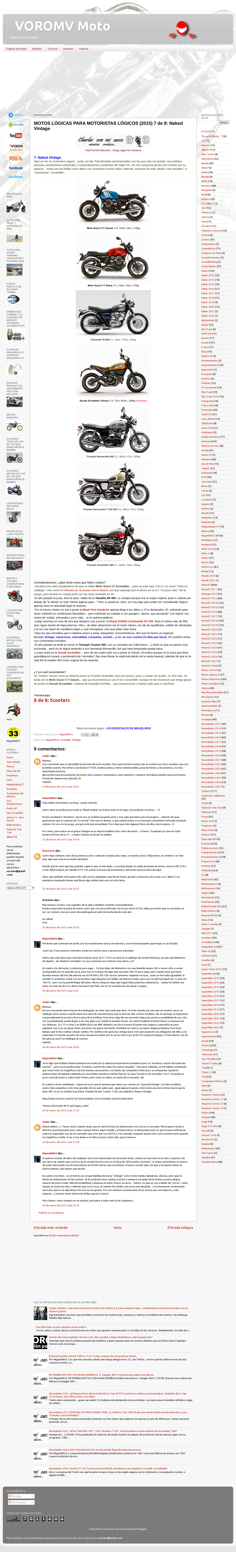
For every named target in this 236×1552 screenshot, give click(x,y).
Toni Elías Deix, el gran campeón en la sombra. (61, 1326)
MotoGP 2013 (209, 598)
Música (205, 688)
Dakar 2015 (207, 284)
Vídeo (204, 1112)
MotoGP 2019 (209, 625)
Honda (205, 450)
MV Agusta (207, 696)
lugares (205, 504)
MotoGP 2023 (209, 643)
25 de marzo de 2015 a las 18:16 (60, 839)
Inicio (118, 1227)
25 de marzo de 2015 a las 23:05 (60, 927)
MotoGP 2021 (209, 634)
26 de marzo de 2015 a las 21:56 (60, 1142)
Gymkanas (207, 432)
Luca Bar (206, 499)
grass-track (207, 427)
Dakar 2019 (207, 302)
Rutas (204, 919)
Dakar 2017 (207, 293)
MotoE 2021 (208, 580)
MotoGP (206, 584)
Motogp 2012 (209, 593)
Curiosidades (208, 266)
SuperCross (208, 1031)
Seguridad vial (209, 946)
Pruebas (206, 865)
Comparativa (208, 243)
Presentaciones (210, 856)
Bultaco (205, 198)
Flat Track (206, 391)
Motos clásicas (209, 674)
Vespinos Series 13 (212, 1103)
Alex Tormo (207, 154)
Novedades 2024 (211, 773)
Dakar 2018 (207, 297)
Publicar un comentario (51, 1212)
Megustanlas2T (15, 784)
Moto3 (205, 562)
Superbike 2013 (210, 982)
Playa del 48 (13, 770)
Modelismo (207, 540)
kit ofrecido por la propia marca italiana (84, 590)
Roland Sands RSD (211, 906)
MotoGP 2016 (209, 611)
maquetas (207, 517)
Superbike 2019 (210, 1009)
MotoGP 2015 (209, 607)
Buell (204, 194)
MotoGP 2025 (209, 652)
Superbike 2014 (210, 987)
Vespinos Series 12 (212, 1099)
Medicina (206, 522)
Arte (203, 167)
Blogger (142, 1528)
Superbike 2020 (210, 1013)
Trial (203, 1076)
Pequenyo (12, 775)
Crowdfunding (209, 261)
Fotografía (207, 400)
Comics (205, 239)
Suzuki (205, 1040)
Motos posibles (210, 683)
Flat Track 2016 (210, 396)
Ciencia (205, 216)
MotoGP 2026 (209, 656)
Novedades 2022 (211, 764)
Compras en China (211, 252)
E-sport (205, 347)
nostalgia (65, 739)
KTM (204, 477)
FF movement (209, 387)
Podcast (206, 843)
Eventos (206, 378)
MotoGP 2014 (209, 602)
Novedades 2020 (211, 755)
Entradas (15, 1496)
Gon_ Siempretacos (14, 802)
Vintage (76, 739)
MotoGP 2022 (209, 638)
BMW (204, 181)
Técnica (52, 48)
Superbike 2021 (210, 1018)
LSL (203, 495)
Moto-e (205, 553)
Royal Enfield (208, 915)
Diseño (205, 338)
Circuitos (206, 225)
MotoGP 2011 (209, 589)
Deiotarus (48, 850)
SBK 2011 (207, 933)
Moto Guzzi (207, 548)
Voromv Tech (208, 1135)
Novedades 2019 (211, 750)
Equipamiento (209, 365)
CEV (203, 207)
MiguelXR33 (52, 739)
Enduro (205, 356)
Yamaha (205, 1157)
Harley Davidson (210, 436)
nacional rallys (209, 701)
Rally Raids (207, 879)
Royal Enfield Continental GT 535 (131, 621)
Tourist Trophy (209, 1063)
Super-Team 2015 (211, 969)
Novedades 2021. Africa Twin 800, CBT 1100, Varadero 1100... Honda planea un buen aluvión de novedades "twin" (113, 1430)
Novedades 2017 (211, 741)
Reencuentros (209, 883)
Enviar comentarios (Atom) (64, 1235)
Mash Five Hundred (96, 609)
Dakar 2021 (207, 311)
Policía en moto (209, 848)
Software (206, 955)
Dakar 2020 (207, 306)
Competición (208, 248)
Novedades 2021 (211, 759)
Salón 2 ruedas (209, 924)
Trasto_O (206, 1072)
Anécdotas (207, 158)
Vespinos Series (210, 1094)
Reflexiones (208, 888)
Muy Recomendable (212, 692)
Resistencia (207, 897)
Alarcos (205, 145)
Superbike (207, 973)
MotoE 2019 (208, 575)
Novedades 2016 (211, 737)
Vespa (204, 1090)
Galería (83, 48)
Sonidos (206, 960)
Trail (203, 1067)
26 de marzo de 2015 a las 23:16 (60, 1205)
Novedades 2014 (211, 728)
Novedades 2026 (211, 782)
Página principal (16, 48)
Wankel (205, 1143)
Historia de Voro (210, 445)
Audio (204, 172)
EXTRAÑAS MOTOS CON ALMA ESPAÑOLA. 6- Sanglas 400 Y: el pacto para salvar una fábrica (101, 1374)
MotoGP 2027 (209, 661)
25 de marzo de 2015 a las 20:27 (60, 888)
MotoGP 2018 (209, 620)
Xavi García (207, 1152)
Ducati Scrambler (69, 652)
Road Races (207, 901)
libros (204, 486)
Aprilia (204, 163)
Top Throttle (208, 1058)
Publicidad (207, 870)
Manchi (205, 513)
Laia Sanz (206, 481)
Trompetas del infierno (15, 795)
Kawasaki (206, 472)
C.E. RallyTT (207, 203)
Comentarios (17, 1502)
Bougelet (206, 189)
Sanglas (205, 928)
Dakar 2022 (207, 315)
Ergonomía (207, 369)
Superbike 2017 (210, 1000)
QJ (203, 874)
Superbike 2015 (210, 991)
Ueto (9, 779)
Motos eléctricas (210, 679)
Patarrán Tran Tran (211, 807)
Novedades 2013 (211, 723)
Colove (205, 234)
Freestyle (206, 409)
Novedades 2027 (211, 786)
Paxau (10, 757)
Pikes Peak (207, 830)
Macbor (205, 508)
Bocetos (68, 48)
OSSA (204, 803)
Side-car (206, 951)
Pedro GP (12, 808)
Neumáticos (208, 710)
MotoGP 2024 (209, 647)
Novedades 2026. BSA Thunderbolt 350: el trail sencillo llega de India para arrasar (95, 1449)
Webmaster (208, 1148)
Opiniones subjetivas (213, 795)
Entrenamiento (209, 360)
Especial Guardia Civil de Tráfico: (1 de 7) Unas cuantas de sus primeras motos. (93, 1356)
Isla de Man (207, 463)
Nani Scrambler (15, 812)
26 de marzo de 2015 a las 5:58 (60, 990)
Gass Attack (13, 761)
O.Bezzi (205, 791)
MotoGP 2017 (209, 616)
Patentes (206, 812)
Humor (205, 454)
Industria (206, 459)
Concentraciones (210, 257)
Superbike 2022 (210, 1022)
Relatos (37, 48)
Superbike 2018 (210, 1004)
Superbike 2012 (210, 978)
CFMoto (205, 212)
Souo (204, 964)
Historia (205, 441)
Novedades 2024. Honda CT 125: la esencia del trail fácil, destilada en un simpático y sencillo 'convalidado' (108, 1468)
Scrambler (207, 942)
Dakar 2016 (207, 288)
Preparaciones (209, 852)
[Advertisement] (115, 83)
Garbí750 (206, 414)
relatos (205, 892)
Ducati (204, 342)
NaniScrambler (209, 705)
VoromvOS (207, 1139)
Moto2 (205, 557)
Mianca (10, 766)
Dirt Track (206, 329)
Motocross (207, 566)
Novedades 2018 (211, 746)
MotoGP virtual (209, 665)
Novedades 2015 (211, 732)
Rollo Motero (14, 824)
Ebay (204, 351)
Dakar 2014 (207, 279)
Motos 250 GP (209, 670)
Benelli (205, 176)
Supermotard (208, 1036)
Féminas (206, 382)
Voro (204, 1130)
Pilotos (205, 834)
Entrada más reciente (51, 1227)
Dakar (204, 270)
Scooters (206, 937)
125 (203, 140)
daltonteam (207, 320)
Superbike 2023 (210, 1027)
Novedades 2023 (211, 768)
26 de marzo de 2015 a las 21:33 (60, 1110)
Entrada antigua (180, 1227)
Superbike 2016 (210, 995)
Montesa (206, 544)
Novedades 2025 (211, 777)
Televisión (207, 1054)
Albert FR (12, 836)
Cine (203, 221)
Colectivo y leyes (210, 230)
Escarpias (12, 788)
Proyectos (207, 861)
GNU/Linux (207, 423)
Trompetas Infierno (212, 1081)
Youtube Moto (209, 1161)
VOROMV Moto (59, 25)
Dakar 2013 (207, 275)
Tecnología (207, 1049)
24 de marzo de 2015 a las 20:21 (60, 786)
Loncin (204, 490)
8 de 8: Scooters (52, 700)
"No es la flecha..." (211, 136)
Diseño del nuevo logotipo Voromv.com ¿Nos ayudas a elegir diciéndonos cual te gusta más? (100, 1337)
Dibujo (204, 324)
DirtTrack (206, 333)
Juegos (205, 468)
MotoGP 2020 (209, 629)
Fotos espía (208, 405)
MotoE (205, 571)
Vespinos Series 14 (212, 1108)
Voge (204, 1121)
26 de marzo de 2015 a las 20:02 (60, 1047)
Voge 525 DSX (209, 1126)
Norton (205, 714)
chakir (46, 755)
